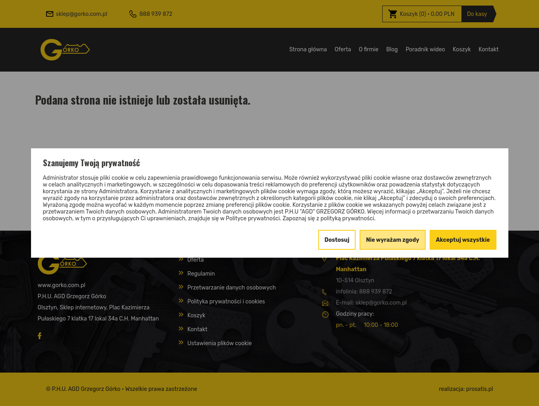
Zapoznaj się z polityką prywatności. (329, 218)
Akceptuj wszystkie (463, 240)
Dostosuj (337, 240)
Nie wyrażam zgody (392, 240)
